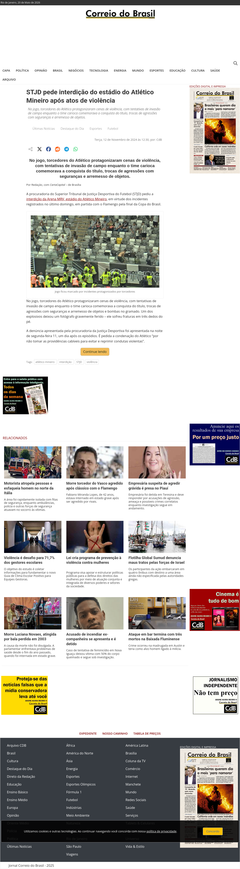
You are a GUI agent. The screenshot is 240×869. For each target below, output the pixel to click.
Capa (6, 70)
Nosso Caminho (115, 733)
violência (92, 362)
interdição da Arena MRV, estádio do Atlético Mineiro (66, 199)
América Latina (137, 745)
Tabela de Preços (147, 733)
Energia (120, 70)
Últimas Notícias (44, 128)
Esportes (156, 70)
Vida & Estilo (135, 846)
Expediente (88, 733)
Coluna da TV (136, 761)
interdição (65, 362)
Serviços (132, 815)
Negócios (76, 70)
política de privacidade (161, 831)
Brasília (131, 753)
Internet (132, 776)
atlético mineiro (44, 362)
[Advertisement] (120, 42)
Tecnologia (98, 70)
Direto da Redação (21, 776)
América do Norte (79, 753)
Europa (12, 807)
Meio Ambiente (77, 815)
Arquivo (9, 79)
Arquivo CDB (16, 745)
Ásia (69, 761)
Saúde (215, 70)
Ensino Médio (17, 800)
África (70, 745)
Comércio (133, 769)
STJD (79, 362)
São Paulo (73, 846)
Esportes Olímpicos (81, 784)
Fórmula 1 (74, 792)
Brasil (58, 70)
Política (22, 70)
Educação (178, 70)
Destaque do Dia (72, 128)
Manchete (133, 784)
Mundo (138, 70)
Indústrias (74, 807)
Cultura (198, 70)
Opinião (41, 70)
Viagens (72, 854)
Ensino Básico (17, 792)
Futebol (113, 128)
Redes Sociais (136, 800)
